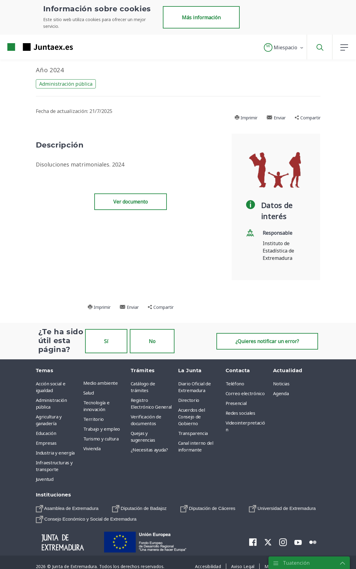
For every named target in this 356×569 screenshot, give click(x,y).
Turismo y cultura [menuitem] (101, 439)
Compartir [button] (307, 118)
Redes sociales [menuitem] (240, 413)
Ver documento (130, 201)
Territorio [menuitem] (93, 419)
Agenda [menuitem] (281, 393)
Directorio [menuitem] (189, 400)
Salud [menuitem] (88, 393)
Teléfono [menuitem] (235, 383)
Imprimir (245, 118)
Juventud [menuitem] (45, 479)
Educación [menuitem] (46, 433)
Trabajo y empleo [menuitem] (101, 429)
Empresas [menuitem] (46, 443)
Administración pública (65, 83)
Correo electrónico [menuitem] (245, 393)
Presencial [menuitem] (236, 403)
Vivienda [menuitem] (92, 448)
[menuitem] (67, 508)
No (152, 341)
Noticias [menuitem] (281, 383)
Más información (201, 17)
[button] (284, 47)
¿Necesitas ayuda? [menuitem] (149, 450)
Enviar (276, 118)
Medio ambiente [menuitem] (100, 383)
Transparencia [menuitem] (193, 433)
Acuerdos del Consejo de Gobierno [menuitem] (191, 416)
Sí (106, 341)
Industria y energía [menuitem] (55, 453)
